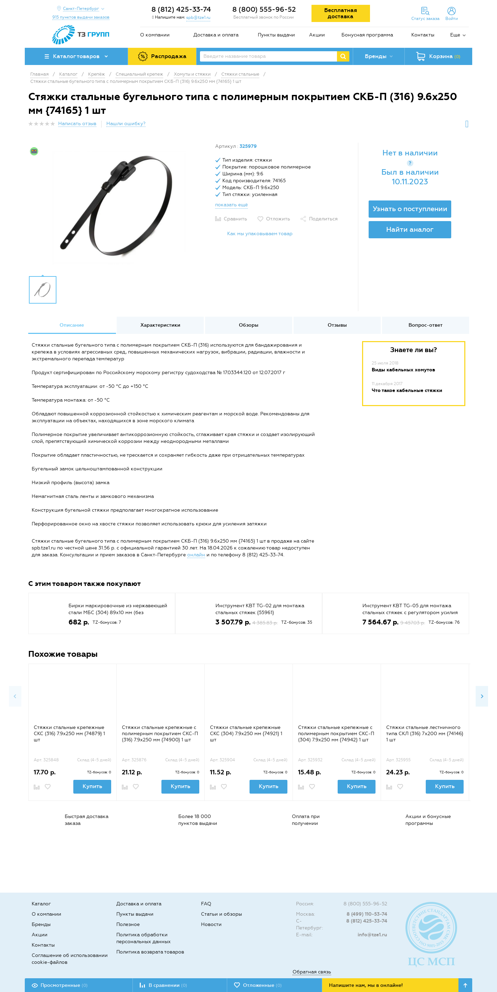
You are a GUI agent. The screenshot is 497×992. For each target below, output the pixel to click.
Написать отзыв (77, 124)
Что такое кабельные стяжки (407, 390)
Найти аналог (410, 229)
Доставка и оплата (216, 35)
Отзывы (337, 325)
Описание (72, 325)
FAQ (206, 904)
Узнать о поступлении (410, 209)
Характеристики (160, 325)
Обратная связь (312, 972)
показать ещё (231, 205)
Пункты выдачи (276, 35)
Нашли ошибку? (126, 124)
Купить (92, 786)
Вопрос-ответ (426, 325)
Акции (317, 35)
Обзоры (248, 325)
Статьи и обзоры (221, 914)
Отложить (278, 219)
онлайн (196, 555)
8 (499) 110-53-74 (367, 914)
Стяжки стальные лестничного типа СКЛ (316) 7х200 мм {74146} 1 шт (424, 733)
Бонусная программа (367, 35)
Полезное (128, 924)
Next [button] (482, 696)
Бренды (41, 924)
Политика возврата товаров (150, 952)
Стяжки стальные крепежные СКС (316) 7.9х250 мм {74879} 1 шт (69, 733)
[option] (119, 207)
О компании (155, 35)
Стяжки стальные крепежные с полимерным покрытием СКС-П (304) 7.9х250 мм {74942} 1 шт (336, 733)
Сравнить (235, 219)
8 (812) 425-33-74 (181, 9)
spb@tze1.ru (198, 17)
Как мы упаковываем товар (260, 234)
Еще (455, 35)
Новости (211, 924)
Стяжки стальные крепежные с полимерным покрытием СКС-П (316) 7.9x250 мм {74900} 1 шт (160, 733)
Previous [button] (15, 696)
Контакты (422, 35)
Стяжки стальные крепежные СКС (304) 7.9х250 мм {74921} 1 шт (246, 733)
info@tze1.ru (372, 935)
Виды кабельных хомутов (403, 370)
